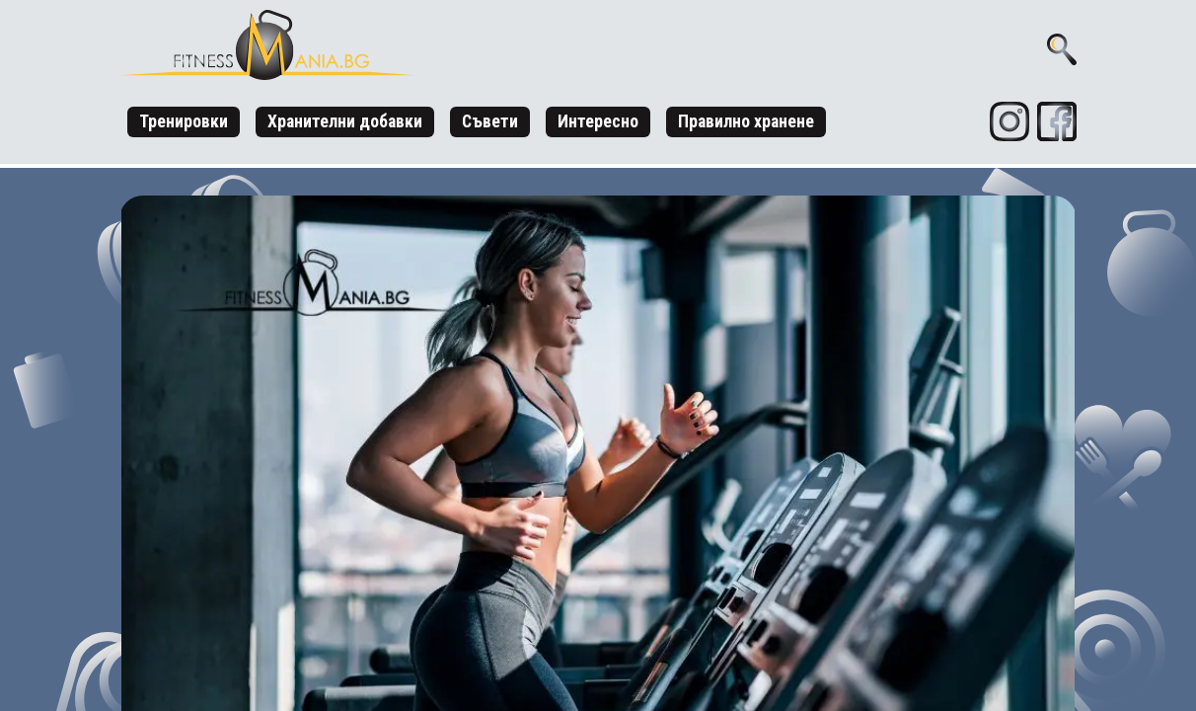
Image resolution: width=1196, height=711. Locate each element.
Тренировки (183, 121)
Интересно (598, 121)
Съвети (490, 121)
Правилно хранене (746, 121)
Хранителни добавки (344, 121)
